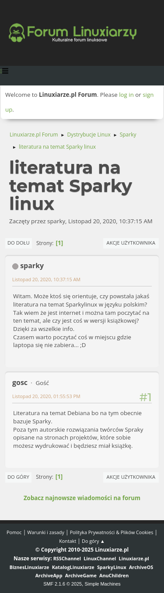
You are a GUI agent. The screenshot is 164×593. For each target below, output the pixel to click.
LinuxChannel (100, 558)
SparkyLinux (111, 567)
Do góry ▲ (93, 541)
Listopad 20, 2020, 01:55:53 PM (46, 396)
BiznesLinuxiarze (29, 567)
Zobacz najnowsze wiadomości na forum (82, 498)
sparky (32, 265)
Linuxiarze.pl (134, 558)
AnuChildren (114, 575)
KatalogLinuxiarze (73, 567)
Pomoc (14, 532)
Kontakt (67, 541)
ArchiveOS (141, 567)
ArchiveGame (81, 575)
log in (126, 95)
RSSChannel (67, 558)
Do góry (18, 477)
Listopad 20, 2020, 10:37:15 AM (46, 279)
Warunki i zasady (45, 532)
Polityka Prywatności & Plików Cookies (112, 532)
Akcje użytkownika (131, 242)
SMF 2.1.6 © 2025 (62, 583)
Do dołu (18, 242)
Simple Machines (103, 583)
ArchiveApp (49, 575)
